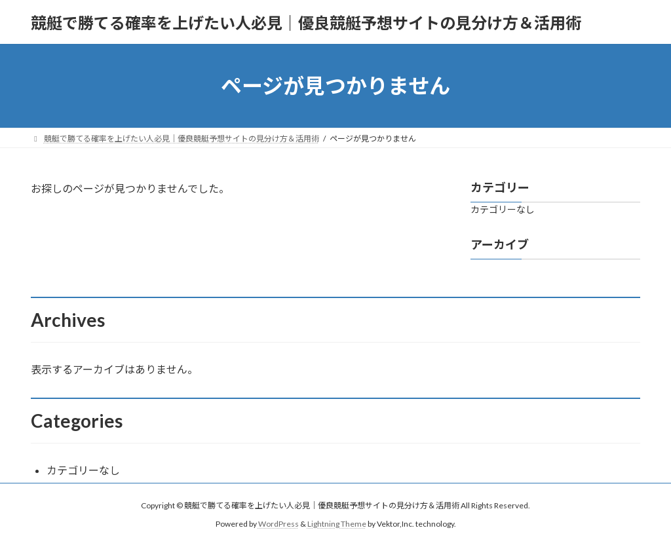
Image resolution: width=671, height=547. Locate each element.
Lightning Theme (336, 524)
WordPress (278, 524)
